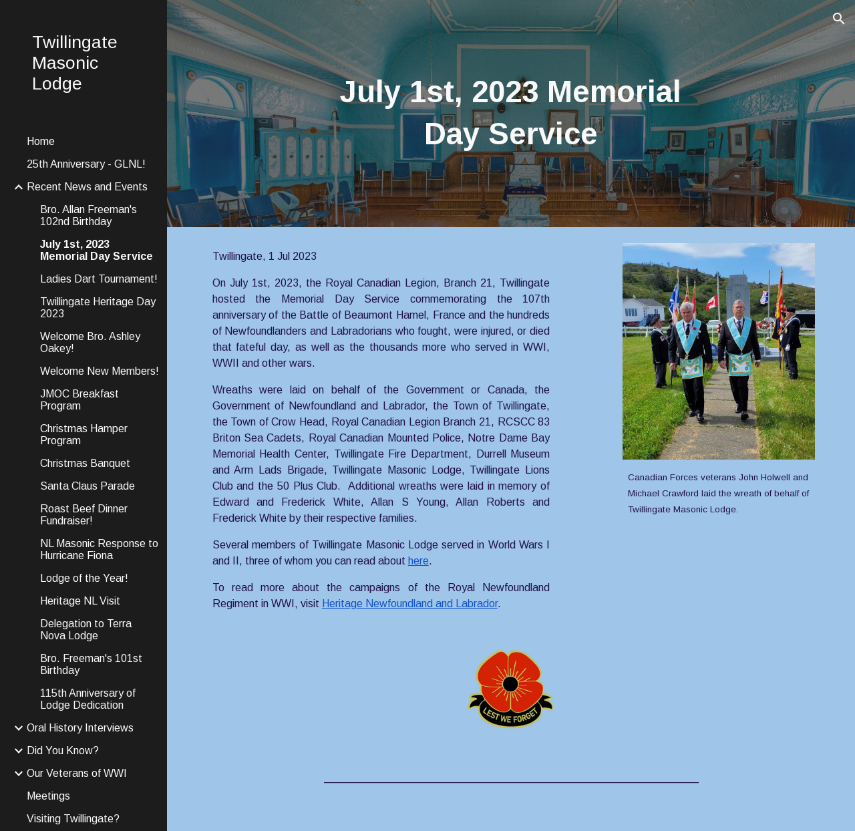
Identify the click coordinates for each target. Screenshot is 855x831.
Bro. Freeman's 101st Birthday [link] (91, 664)
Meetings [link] (48, 796)
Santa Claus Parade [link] (87, 486)
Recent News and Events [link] (87, 186)
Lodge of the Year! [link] (84, 578)
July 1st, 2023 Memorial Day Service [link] (96, 250)
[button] (839, 19)
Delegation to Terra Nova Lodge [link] (86, 629)
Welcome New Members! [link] (99, 371)
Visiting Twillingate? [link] (73, 818)
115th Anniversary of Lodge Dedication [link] (88, 699)
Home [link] (41, 141)
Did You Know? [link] (63, 750)
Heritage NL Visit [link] (80, 601)
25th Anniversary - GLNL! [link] (86, 164)
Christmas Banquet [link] (85, 463)
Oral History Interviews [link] (80, 727)
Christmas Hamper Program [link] (84, 434)
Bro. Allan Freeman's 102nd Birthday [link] (88, 215)
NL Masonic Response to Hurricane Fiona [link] (99, 549)
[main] (511, 113)
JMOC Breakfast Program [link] (79, 399)
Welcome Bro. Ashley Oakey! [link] (90, 342)
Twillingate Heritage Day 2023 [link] (98, 307)
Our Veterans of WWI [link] (77, 773)
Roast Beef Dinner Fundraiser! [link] (84, 514)
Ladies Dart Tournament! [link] (99, 279)
